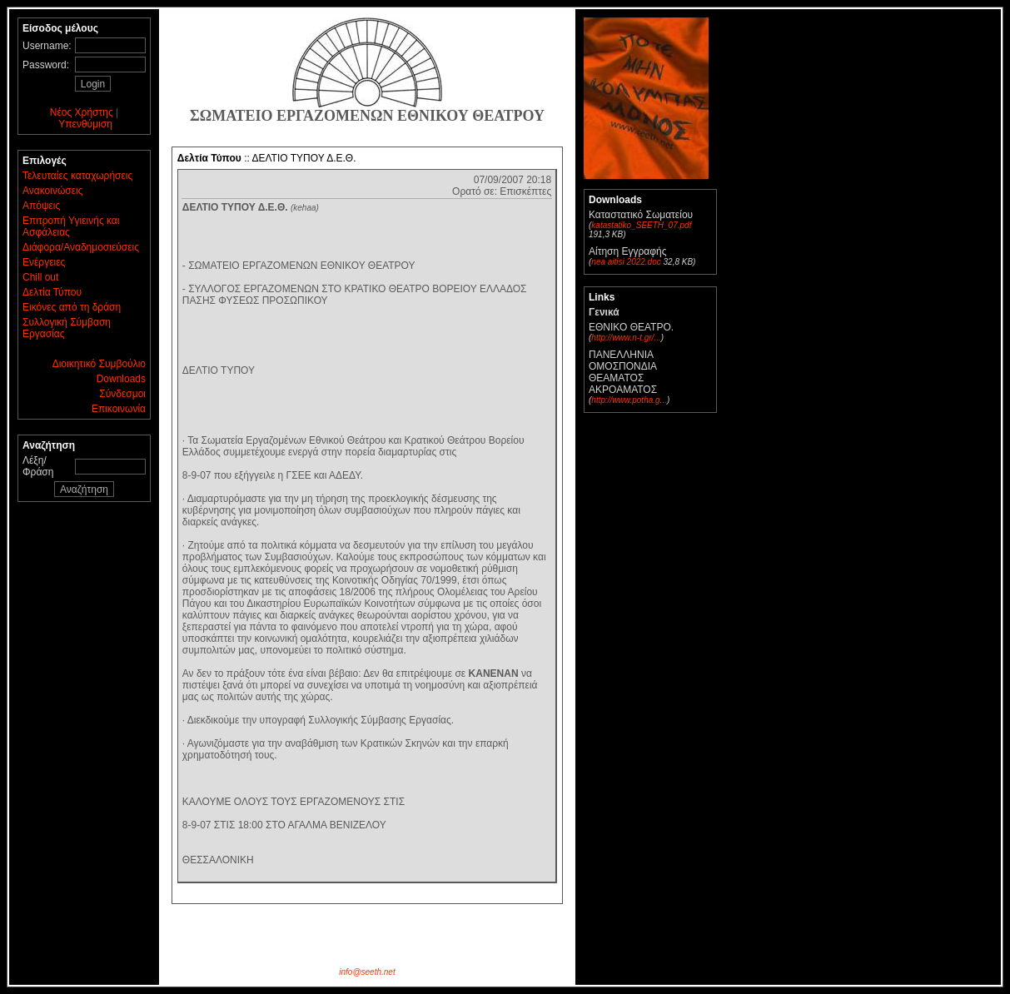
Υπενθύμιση (85, 124)
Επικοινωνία (119, 409)
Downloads (121, 379)
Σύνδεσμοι (122, 394)
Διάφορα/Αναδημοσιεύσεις (80, 247)
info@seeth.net (367, 972)
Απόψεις (41, 205)
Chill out (40, 277)
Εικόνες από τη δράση (71, 307)
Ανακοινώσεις (52, 190)
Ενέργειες (43, 262)
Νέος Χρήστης (81, 112)
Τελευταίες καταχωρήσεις (77, 175)
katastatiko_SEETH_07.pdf (641, 225)
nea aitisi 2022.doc (625, 261)
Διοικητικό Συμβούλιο (99, 364)
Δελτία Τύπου (52, 292)
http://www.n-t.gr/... (625, 337)
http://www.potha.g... (629, 400)
